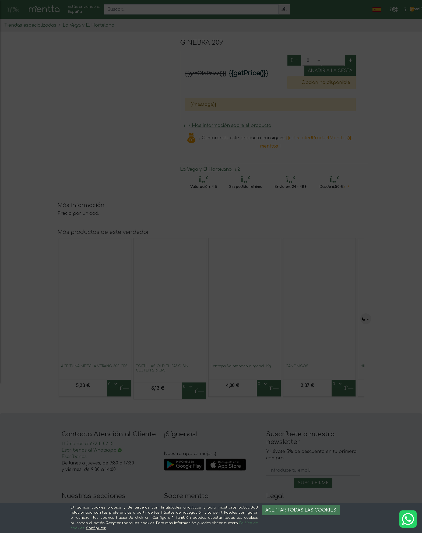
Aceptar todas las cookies (300, 510)
